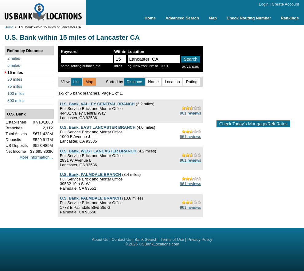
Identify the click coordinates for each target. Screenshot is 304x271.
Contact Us (121, 239)
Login (264, 4)
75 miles (14, 86)
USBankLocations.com (159, 244)
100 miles (16, 93)
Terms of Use (172, 239)
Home (150, 18)
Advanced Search (182, 18)
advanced (190, 66)
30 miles (14, 79)
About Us (100, 239)
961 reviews (190, 113)
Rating (191, 81)
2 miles (13, 58)
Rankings (290, 18)
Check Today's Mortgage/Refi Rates (253, 123)
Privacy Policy (199, 239)
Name (153, 81)
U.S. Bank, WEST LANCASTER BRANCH (98, 151)
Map (213, 18)
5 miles (13, 65)
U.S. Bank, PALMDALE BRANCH (90, 174)
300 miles (16, 100)
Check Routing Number (249, 18)
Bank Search (145, 239)
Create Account (285, 4)
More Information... (36, 157)
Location (172, 81)
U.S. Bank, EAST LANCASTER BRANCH (97, 127)
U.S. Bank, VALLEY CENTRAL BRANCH (97, 104)
